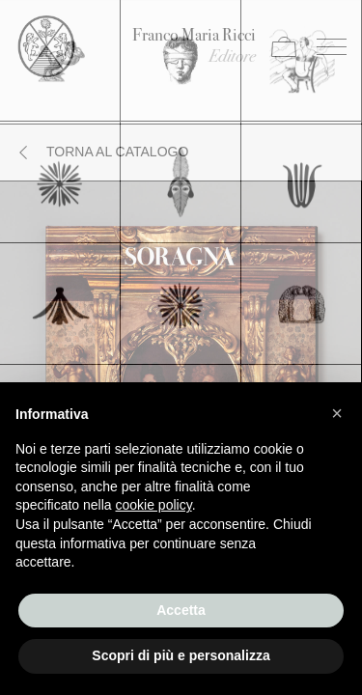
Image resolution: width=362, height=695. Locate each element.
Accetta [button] (181, 610)
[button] (336, 413)
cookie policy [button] (154, 505)
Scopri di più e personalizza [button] (180, 655)
